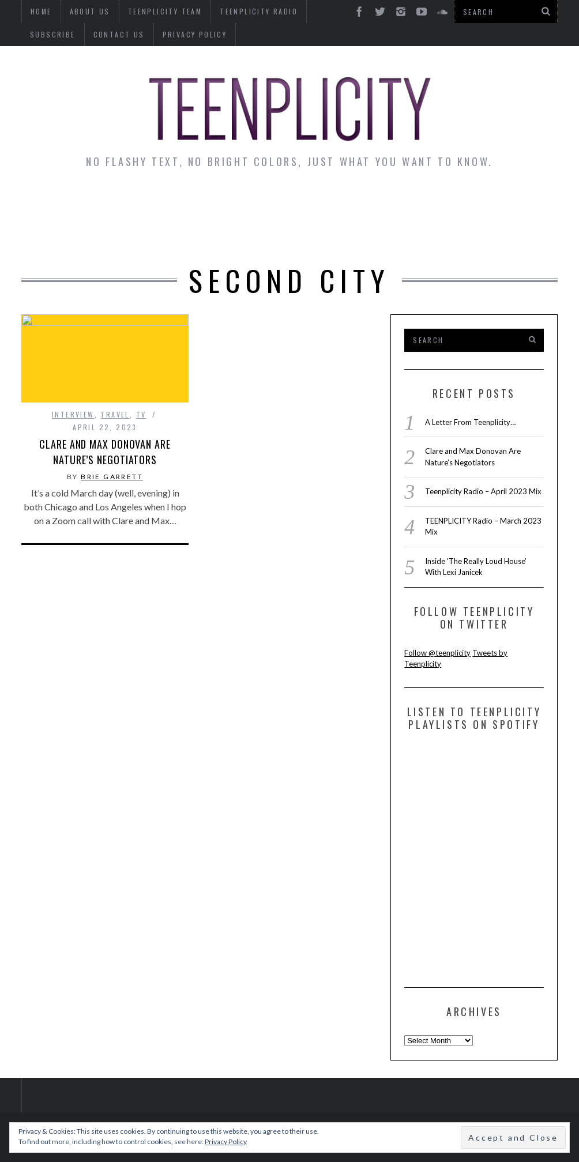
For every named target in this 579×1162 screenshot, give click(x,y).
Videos (291, 234)
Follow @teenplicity (437, 652)
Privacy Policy (131, 34)
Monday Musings (314, 202)
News (59, 202)
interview (73, 414)
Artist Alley (211, 202)
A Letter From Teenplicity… (470, 422)
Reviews (509, 202)
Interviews (124, 202)
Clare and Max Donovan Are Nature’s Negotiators (105, 452)
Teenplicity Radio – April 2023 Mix (483, 491)
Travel (114, 414)
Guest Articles (424, 202)
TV (141, 414)
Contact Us (55, 34)
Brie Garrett (112, 476)
